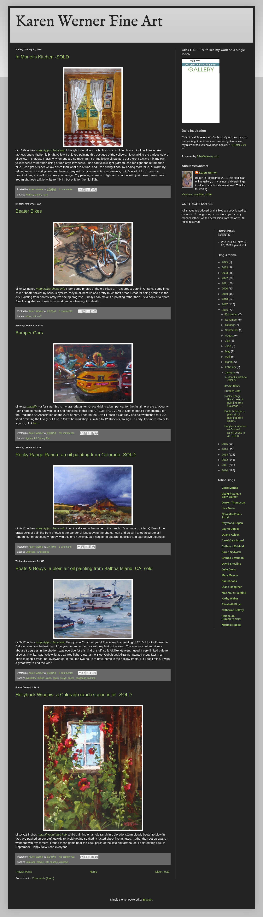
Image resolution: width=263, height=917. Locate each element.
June (228, 346)
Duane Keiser (230, 534)
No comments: (67, 433)
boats (56, 678)
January (230, 372)
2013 (225, 454)
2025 (225, 262)
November (231, 319)
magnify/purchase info (50, 150)
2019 (225, 293)
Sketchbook (229, 581)
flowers (40, 862)
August (229, 335)
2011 (225, 465)
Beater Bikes (28, 211)
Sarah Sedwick (231, 552)
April (228, 356)
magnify (31, 406)
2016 (225, 309)
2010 (225, 470)
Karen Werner (208, 172)
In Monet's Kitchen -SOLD (42, 56)
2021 (225, 283)
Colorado (30, 552)
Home (93, 871)
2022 (225, 278)
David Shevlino (231, 563)
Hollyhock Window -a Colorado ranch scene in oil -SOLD (73, 694)
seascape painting (86, 678)
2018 (225, 299)
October (230, 324)
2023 (225, 272)
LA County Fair (42, 438)
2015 (225, 443)
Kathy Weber (230, 598)
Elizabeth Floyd (232, 604)
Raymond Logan (232, 523)
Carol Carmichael (233, 540)
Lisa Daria (228, 508)
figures (29, 438)
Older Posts (162, 871)
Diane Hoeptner (232, 586)
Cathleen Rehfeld (233, 546)
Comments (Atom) (43, 878)
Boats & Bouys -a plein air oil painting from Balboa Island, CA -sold (83, 568)
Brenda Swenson (233, 557)
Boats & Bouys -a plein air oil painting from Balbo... (234, 416)
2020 (225, 288)
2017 (225, 304)
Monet (37, 194)
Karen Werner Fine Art (89, 22)
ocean (71, 678)
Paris (45, 194)
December (231, 314)
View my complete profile (197, 194)
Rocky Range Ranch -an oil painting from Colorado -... (233, 401)
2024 (225, 267)
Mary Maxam (230, 575)
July (228, 340)
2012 (225, 459)
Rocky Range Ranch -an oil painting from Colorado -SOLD (75, 454)
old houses (52, 862)
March (229, 361)
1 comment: (65, 546)
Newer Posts (24, 871)
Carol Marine (230, 487)
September (232, 330)
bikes (28, 316)
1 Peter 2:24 (238, 144)
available (30, 678)
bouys (63, 678)
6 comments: (66, 311)
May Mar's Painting (234, 592)
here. (36, 423)
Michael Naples (231, 624)
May (228, 351)
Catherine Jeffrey (233, 610)
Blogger (147, 899)
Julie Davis (229, 569)
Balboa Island (44, 678)
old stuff (37, 316)
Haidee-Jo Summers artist (232, 617)
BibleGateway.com (208, 156)
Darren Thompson (233, 502)
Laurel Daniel (230, 528)
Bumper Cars (29, 332)
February (231, 367)
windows (63, 862)
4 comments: (66, 189)
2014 (225, 449)
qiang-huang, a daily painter (231, 495)
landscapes (43, 552)
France (29, 194)
